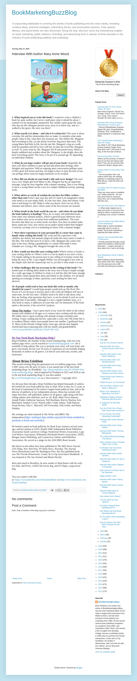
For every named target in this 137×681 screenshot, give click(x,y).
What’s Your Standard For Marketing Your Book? (110, 392)
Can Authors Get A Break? (110, 496)
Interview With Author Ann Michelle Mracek (110, 361)
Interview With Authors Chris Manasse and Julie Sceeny (111, 372)
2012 (100, 588)
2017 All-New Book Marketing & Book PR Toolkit (110, 141)
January (103, 541)
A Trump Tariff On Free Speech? (109, 501)
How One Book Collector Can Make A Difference (111, 387)
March (103, 535)
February (104, 538)
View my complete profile (105, 652)
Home (49, 578)
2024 (100, 546)
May (102, 340)
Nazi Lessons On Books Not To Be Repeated (112, 471)
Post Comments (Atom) (32, 583)
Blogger (79, 668)
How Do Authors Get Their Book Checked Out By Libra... (110, 524)
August (103, 329)
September (104, 326)
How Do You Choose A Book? (111, 343)
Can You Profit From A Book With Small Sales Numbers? (112, 409)
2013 (100, 584)
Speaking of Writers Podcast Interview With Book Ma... (111, 398)
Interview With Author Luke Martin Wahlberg (110, 355)
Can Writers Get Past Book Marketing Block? (110, 512)
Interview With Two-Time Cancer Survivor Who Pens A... (112, 348)
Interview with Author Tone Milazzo (111, 206)
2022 (100, 553)
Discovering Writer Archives (108, 156)
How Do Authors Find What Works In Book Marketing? (111, 222)
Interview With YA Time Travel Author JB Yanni (109, 108)
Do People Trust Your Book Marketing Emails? (110, 449)
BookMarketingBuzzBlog (44, 12)
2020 (100, 560)
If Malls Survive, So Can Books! (112, 382)
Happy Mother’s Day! (108, 476)
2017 (100, 570)
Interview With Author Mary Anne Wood (110, 366)
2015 (100, 577)
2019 (100, 563)
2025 (100, 312)
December (104, 315)
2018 (100, 567)
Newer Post (17, 578)
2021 (100, 556)
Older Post (81, 578)
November (104, 319)
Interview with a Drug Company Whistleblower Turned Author (110, 124)
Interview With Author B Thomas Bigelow (109, 492)
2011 (100, 591)
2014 (100, 581)
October (103, 322)
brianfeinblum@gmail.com (61, 343)
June (102, 336)
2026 (100, 309)
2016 (100, 574)
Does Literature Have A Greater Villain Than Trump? (112, 443)
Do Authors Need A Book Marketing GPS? (109, 507)
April (102, 531)
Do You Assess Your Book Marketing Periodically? (110, 415)
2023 (100, 549)
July (102, 333)
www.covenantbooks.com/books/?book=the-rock (35, 329)
